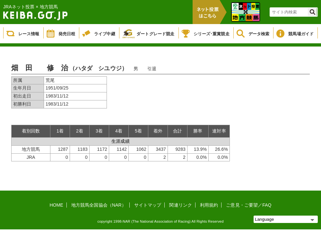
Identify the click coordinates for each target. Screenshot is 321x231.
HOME (56, 205)
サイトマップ (147, 205)
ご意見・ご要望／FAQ (248, 205)
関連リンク (180, 205)
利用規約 (209, 205)
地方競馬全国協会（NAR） (98, 205)
